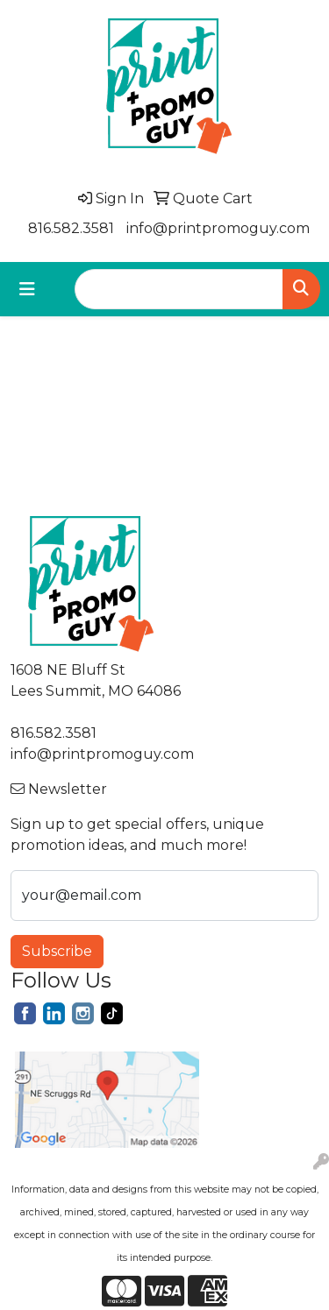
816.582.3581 (71, 228)
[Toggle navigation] (27, 289)
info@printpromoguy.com (218, 228)
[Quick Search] (179, 289)
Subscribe (57, 951)
